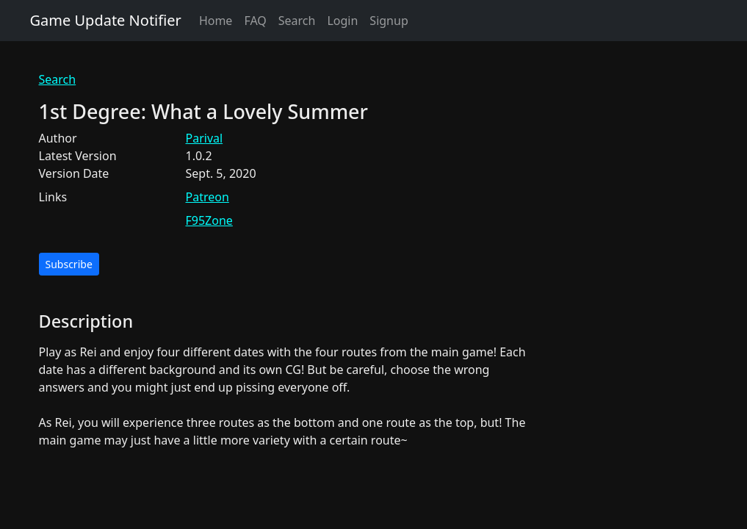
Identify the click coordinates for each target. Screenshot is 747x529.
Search (297, 20)
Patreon (207, 197)
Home (216, 20)
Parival (204, 138)
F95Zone (209, 220)
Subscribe (69, 264)
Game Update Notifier (105, 20)
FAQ (255, 20)
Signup (388, 20)
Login (342, 20)
